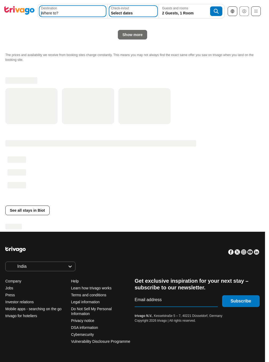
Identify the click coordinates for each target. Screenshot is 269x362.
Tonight (57, 126)
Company (13, 281)
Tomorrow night (94, 126)
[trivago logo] (19, 11)
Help (75, 281)
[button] (72, 11)
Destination (49, 8)
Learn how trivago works (91, 288)
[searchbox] (72, 13)
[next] (200, 31)
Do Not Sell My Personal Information (91, 311)
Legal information (85, 302)
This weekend (135, 126)
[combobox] (72, 11)
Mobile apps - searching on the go (33, 309)
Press (10, 295)
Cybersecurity (82, 334)
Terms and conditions (88, 295)
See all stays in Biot (27, 210)
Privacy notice (82, 320)
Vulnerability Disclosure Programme (100, 341)
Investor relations (19, 302)
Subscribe (241, 301)
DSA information (84, 327)
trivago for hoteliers (21, 316)
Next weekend (176, 126)
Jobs (9, 288)
